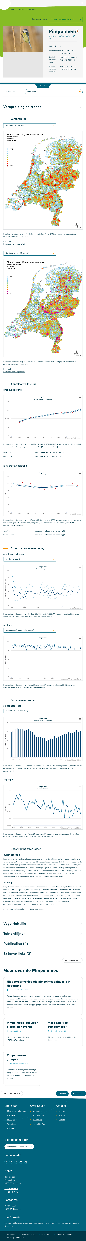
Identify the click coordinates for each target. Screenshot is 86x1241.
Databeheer (45, 1235)
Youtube (21, 1162)
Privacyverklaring (28, 1235)
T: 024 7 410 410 (11, 1192)
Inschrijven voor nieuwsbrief (18, 1147)
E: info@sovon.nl (11, 1189)
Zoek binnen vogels (39, 19)
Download (7, 241)
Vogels (21, 10)
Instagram (26, 1162)
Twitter (11, 1162)
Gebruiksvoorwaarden (65, 1235)
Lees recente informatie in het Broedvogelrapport (25, 909)
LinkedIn (16, 1162)
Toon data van (9, 92)
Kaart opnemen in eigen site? (14, 244)
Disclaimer (11, 1235)
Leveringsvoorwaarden (15, 1238)
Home (13, 10)
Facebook (6, 1162)
